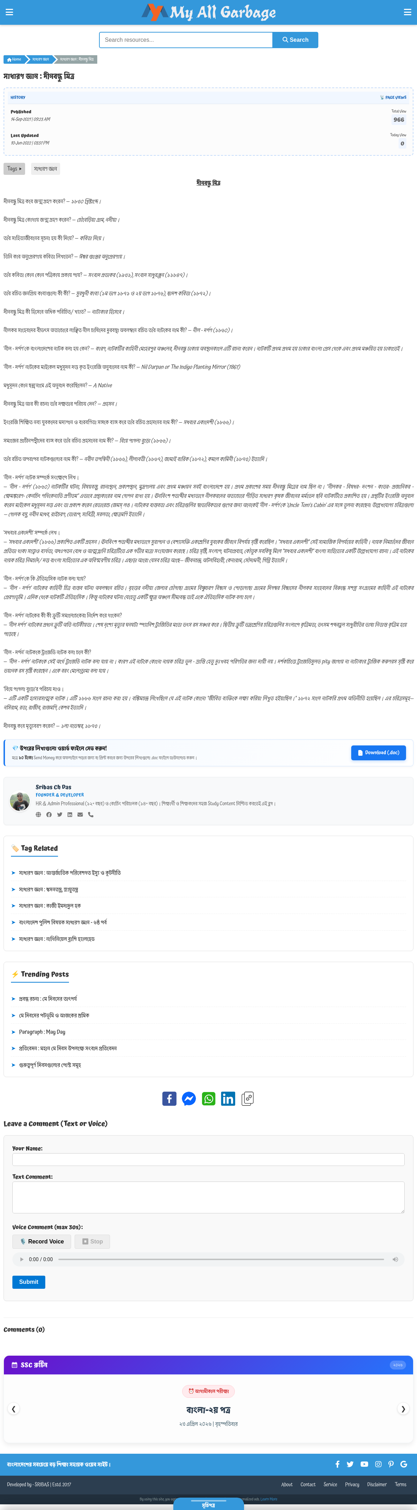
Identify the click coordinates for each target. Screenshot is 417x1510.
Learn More (269, 1505)
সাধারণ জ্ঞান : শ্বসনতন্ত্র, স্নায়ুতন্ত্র (44, 889)
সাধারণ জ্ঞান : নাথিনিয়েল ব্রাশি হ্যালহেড (52, 939)
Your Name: (208, 1155)
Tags (14, 168)
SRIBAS (42, 1490)
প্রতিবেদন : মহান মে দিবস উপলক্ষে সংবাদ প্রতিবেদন (64, 1048)
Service (330, 1490)
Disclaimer (377, 1490)
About (287, 1490)
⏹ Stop (92, 1247)
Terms (400, 1490)
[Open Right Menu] (407, 12)
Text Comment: (208, 1195)
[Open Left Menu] (9, 12)
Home (14, 59)
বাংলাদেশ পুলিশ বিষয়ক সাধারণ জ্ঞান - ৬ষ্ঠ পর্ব (59, 922)
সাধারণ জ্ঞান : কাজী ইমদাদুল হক (46, 906)
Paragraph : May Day (38, 1032)
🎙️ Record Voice (41, 1247)
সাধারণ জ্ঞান (41, 59)
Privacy (352, 1490)
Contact (308, 1490)
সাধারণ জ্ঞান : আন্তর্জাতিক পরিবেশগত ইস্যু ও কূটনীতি (66, 873)
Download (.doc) (379, 753)
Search (296, 40)
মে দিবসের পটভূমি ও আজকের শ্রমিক (50, 1015)
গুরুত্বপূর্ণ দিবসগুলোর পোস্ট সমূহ (46, 1065)
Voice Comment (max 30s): (47, 1232)
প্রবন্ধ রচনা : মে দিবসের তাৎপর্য (44, 999)
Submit (28, 1288)
